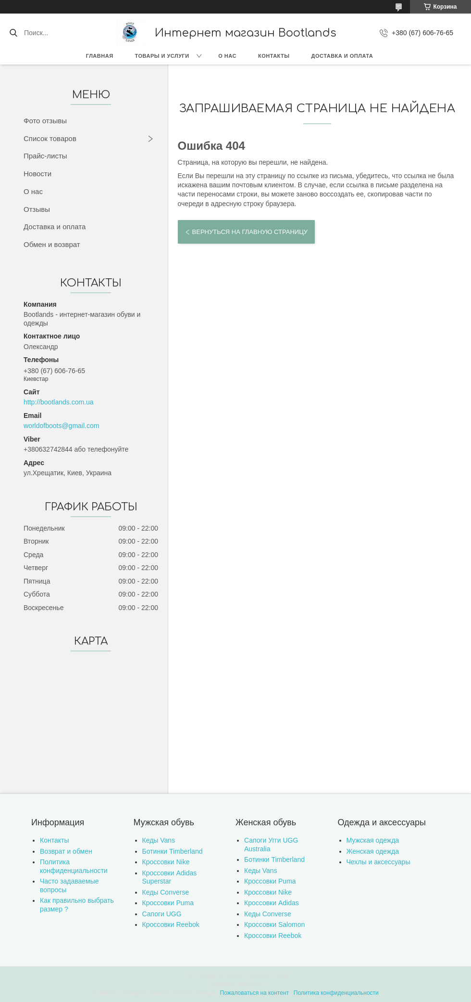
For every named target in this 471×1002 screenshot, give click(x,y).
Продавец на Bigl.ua (235, 984)
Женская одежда (373, 851)
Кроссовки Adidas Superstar (169, 877)
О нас (227, 56)
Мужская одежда (373, 840)
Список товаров (50, 138)
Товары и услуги (162, 56)
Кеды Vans (158, 840)
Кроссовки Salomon (274, 924)
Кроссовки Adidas (271, 903)
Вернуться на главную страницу (250, 231)
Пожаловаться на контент (254, 992)
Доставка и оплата (342, 56)
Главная (99, 56)
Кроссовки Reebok (170, 924)
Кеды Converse (165, 892)
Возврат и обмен (66, 851)
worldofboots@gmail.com (61, 425)
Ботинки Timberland (172, 851)
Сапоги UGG (162, 914)
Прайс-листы (45, 156)
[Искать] (13, 32)
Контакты (274, 56)
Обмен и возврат (52, 244)
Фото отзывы (45, 121)
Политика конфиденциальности (74, 866)
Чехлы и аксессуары (378, 862)
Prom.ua (276, 975)
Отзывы (37, 209)
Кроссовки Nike (166, 862)
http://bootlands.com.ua (59, 402)
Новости (37, 173)
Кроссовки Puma (168, 903)
